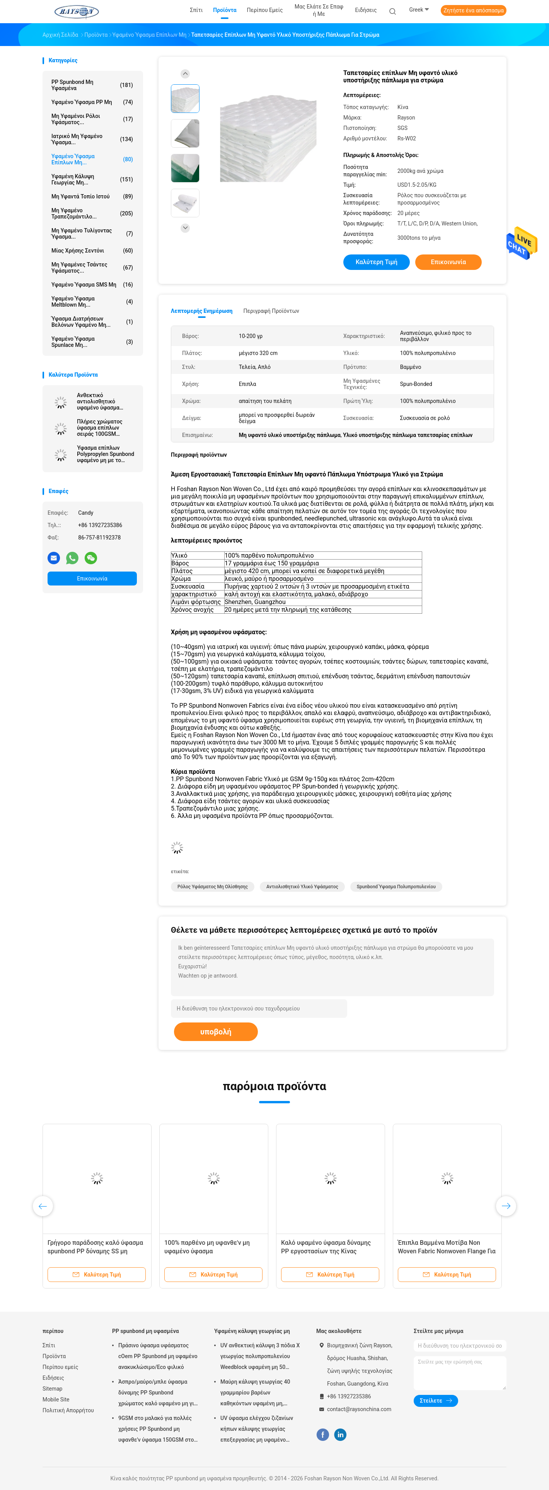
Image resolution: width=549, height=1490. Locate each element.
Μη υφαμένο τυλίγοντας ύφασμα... (92, 233)
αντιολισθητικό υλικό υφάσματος (302, 886)
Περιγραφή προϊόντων (271, 311)
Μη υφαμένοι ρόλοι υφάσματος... (92, 119)
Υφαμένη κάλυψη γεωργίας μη (252, 1331)
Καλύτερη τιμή (376, 262)
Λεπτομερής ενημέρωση (201, 311)
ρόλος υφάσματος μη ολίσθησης (212, 886)
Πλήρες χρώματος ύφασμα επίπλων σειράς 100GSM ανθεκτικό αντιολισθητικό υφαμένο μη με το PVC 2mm (105, 427)
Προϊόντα (54, 1356)
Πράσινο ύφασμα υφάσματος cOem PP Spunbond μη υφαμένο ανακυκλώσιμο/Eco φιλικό (158, 1356)
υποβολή (216, 1031)
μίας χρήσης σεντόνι (92, 250)
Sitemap (52, 1389)
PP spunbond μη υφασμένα (92, 85)
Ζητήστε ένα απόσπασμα (473, 10)
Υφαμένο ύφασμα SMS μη (92, 284)
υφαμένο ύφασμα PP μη (92, 102)
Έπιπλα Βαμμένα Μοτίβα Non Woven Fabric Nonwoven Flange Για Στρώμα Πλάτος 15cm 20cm (447, 1251)
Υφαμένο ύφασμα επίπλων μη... (92, 159)
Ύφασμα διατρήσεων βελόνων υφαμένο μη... (92, 322)
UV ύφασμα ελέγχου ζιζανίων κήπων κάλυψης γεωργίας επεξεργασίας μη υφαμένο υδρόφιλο (256, 1430)
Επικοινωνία (92, 578)
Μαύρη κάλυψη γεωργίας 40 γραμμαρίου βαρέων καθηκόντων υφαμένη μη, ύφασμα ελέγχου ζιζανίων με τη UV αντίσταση (260, 1394)
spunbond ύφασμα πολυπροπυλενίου (396, 886)
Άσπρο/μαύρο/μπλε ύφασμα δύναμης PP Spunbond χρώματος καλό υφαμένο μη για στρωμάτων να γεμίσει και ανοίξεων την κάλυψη (157, 1394)
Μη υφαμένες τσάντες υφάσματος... (92, 267)
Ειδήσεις (53, 1378)
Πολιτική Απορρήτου (68, 1410)
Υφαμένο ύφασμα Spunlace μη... (92, 342)
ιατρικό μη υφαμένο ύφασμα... (92, 139)
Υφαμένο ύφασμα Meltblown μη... (92, 301)
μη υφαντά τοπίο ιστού (92, 196)
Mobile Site (56, 1399)
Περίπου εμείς (60, 1367)
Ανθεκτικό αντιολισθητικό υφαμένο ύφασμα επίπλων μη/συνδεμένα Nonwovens (106, 401)
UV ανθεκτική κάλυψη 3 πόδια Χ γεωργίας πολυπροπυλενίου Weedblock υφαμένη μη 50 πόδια (260, 1357)
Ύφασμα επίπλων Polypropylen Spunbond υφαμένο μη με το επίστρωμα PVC (105, 454)
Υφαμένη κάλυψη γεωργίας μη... (92, 179)
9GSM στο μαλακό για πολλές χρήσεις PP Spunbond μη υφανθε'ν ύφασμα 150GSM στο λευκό (156, 1430)
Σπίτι (49, 1345)
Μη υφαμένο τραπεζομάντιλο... (92, 213)
